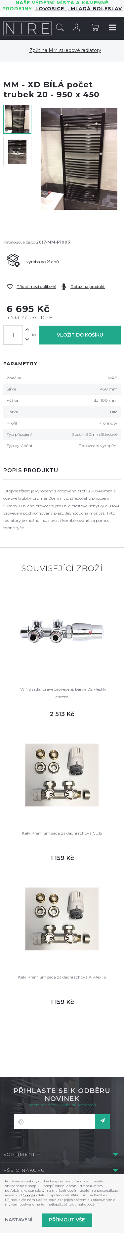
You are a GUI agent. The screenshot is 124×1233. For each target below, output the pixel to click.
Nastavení (18, 1220)
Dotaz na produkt (87, 286)
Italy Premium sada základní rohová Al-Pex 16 (62, 977)
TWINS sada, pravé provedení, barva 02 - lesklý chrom (62, 693)
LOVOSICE (51, 9)
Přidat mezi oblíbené (36, 286)
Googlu (29, 1195)
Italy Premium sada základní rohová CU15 (62, 833)
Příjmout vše (67, 1220)
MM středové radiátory (75, 50)
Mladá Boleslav (95, 9)
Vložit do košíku (80, 335)
